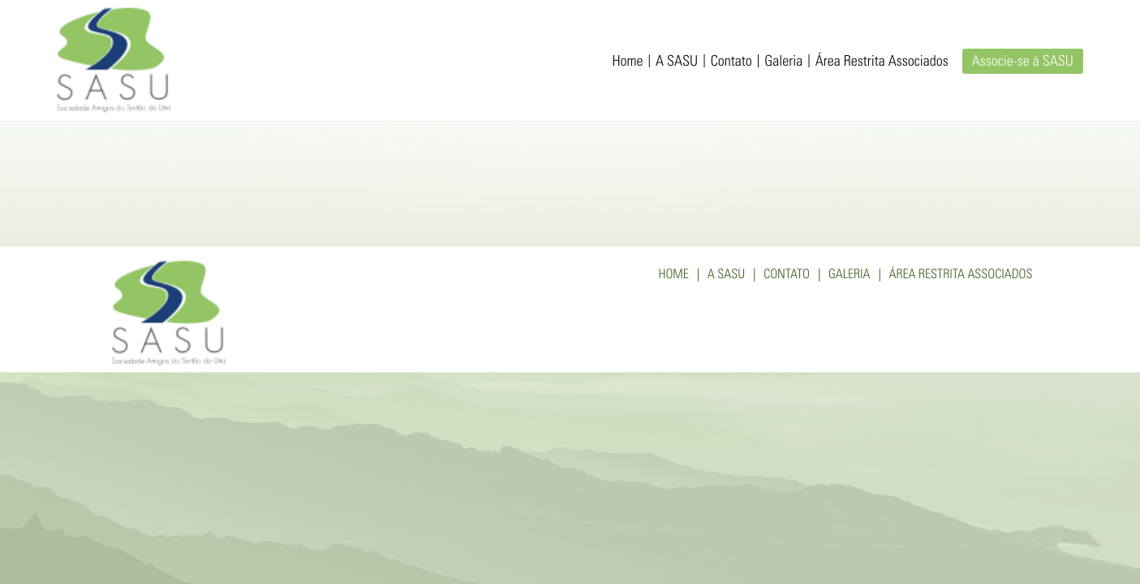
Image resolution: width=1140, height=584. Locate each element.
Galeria (783, 62)
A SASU (677, 62)
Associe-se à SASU (1022, 62)
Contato (731, 62)
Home (628, 62)
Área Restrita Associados (882, 62)
